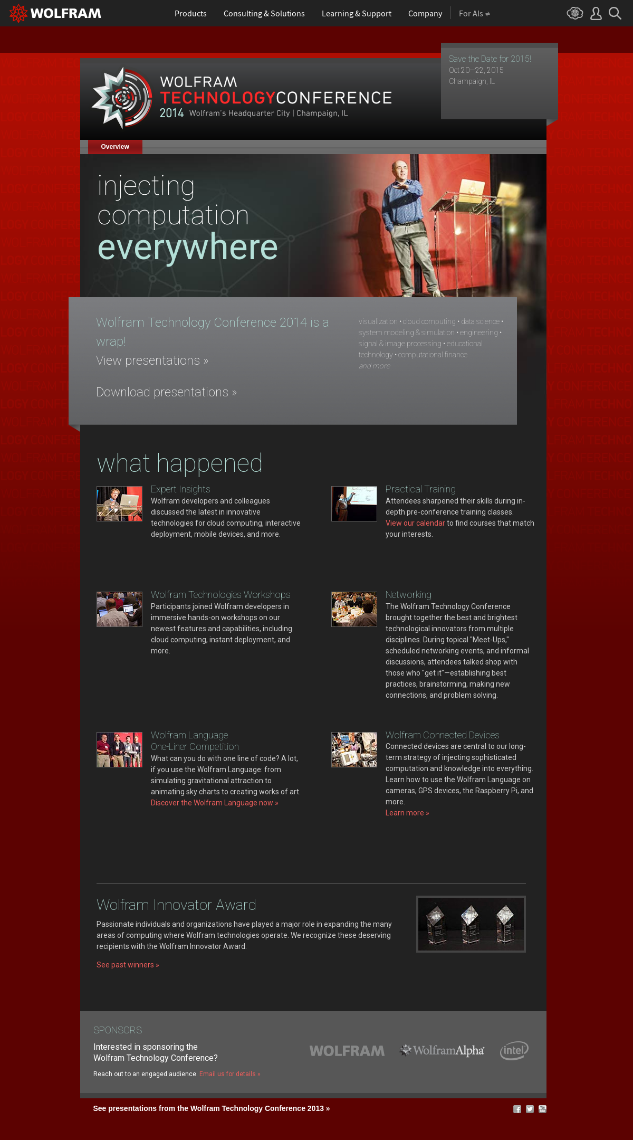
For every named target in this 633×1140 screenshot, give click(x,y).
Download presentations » (166, 392)
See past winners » (128, 965)
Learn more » (407, 813)
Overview (115, 146)
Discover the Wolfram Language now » (215, 803)
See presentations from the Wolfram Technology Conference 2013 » (211, 1108)
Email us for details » (230, 1074)
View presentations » (152, 360)
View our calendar (415, 523)
